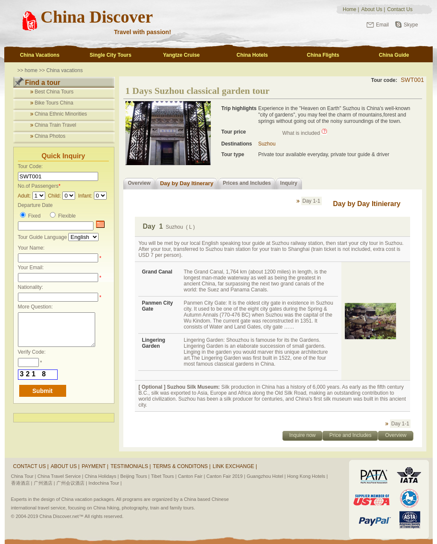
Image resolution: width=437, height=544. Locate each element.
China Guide (394, 55)
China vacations (65, 70)
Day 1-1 (311, 201)
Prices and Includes (247, 183)
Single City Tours (110, 55)
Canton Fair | (191, 476)
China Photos (50, 136)
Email (382, 25)
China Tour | (23, 476)
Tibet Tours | (164, 476)
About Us (371, 9)
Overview (139, 183)
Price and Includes (350, 435)
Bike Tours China (54, 103)
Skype (411, 25)
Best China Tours (54, 92)
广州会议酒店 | (71, 483)
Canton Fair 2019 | (226, 476)
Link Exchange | (235, 466)
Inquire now (302, 435)
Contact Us (399, 9)
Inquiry (288, 183)
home (31, 70)
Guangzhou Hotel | (266, 476)
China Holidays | (102, 476)
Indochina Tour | (105, 483)
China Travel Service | (60, 476)
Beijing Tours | (135, 476)
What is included (301, 133)
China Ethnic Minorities (61, 114)
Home (349, 9)
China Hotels (252, 55)
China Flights (323, 55)
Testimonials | (131, 466)
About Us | (65, 466)
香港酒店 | (21, 483)
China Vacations (40, 55)
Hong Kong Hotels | (307, 476)
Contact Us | (31, 466)
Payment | (95, 466)
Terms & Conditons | (181, 466)
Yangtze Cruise (181, 55)
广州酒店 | (44, 483)
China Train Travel (55, 125)
